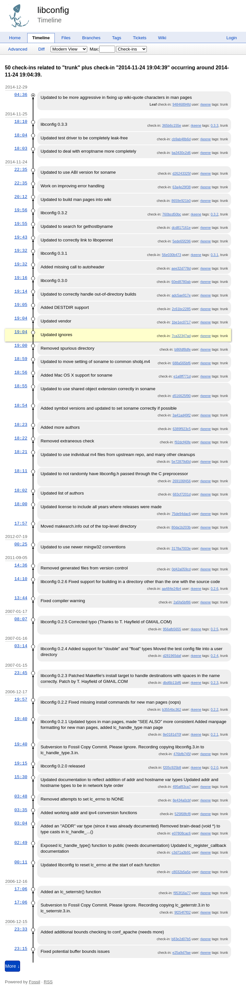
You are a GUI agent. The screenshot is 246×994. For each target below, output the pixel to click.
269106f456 (181, 481)
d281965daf (172, 656)
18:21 (20, 452)
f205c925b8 (172, 767)
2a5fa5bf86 (182, 602)
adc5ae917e (181, 295)
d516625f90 (181, 396)
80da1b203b (181, 527)
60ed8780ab (181, 282)
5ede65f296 (181, 241)
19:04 (20, 318)
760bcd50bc (171, 214)
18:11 (20, 471)
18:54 (20, 405)
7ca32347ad (181, 336)
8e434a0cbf (182, 800)
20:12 (20, 197)
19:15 (20, 763)
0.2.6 (214, 589)
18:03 (20, 148)
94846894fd (181, 104)
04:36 (20, 95)
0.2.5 (214, 629)
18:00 (20, 504)
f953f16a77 (182, 893)
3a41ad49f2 (181, 415)
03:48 (20, 796)
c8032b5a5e (181, 872)
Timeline (41, 37)
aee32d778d (181, 268)
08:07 (20, 619)
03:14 (20, 646)
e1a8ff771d (182, 376)
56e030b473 (171, 255)
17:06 (20, 889)
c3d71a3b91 (181, 852)
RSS (48, 981)
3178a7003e (181, 548)
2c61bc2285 (181, 309)
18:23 (20, 424)
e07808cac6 (181, 833)
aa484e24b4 (171, 589)
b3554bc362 (171, 709)
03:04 (20, 823)
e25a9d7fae (181, 952)
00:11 (20, 862)
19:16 (20, 278)
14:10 (20, 579)
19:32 (20, 250)
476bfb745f (182, 754)
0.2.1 (214, 734)
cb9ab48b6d (181, 139)
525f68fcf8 (183, 814)
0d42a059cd (181, 569)
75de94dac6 (181, 514)
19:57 (20, 699)
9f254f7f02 (182, 912)
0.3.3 (214, 125)
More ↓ (12, 966)
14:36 (20, 565)
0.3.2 (214, 214)
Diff (41, 49)
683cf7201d (182, 494)
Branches (91, 37)
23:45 (20, 673)
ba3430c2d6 (181, 153)
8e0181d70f (172, 734)
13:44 (20, 598)
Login (231, 37)
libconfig (53, 10)
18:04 (20, 135)
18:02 (20, 490)
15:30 (20, 777)
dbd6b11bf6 (172, 682)
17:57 (20, 523)
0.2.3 (214, 682)
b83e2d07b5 (181, 939)
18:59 (20, 359)
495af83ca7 (182, 787)
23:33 (20, 929)
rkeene (205, 104)
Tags (116, 37)
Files (65, 37)
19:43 (20, 237)
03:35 (20, 810)
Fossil (34, 981)
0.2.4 (214, 656)
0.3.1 (214, 255)
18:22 (20, 438)
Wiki (162, 37)
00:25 (20, 544)
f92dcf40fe (183, 442)
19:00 (20, 345)
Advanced (17, 49)
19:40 (20, 719)
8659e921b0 (181, 201)
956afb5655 (172, 629)
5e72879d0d (181, 461)
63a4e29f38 (181, 187)
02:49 (20, 843)
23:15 (20, 949)
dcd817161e (181, 227)
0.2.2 (214, 709)
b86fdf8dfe (182, 349)
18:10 (20, 121)
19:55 (20, 224)
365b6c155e (171, 125)
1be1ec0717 (181, 322)
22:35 (20, 169)
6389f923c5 (182, 429)
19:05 (20, 305)
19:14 (20, 291)
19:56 (20, 210)
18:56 (20, 372)
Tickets (139, 37)
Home (15, 37)
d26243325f (181, 173)
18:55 (20, 386)
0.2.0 (214, 767)
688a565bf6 (181, 363)
